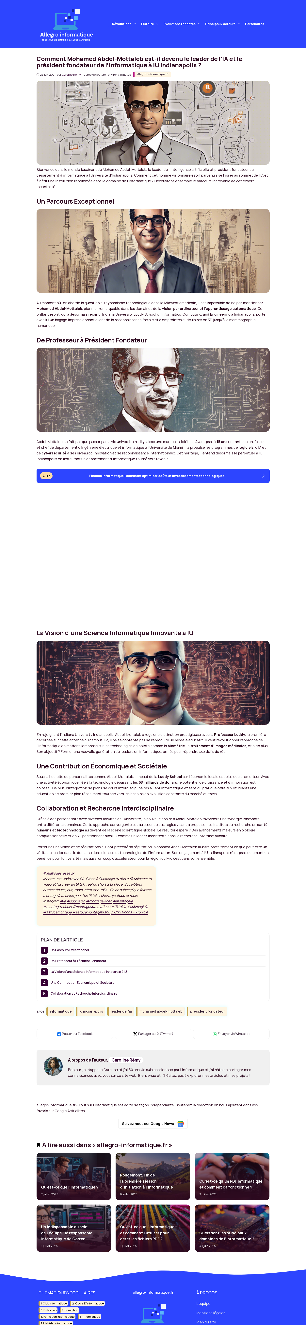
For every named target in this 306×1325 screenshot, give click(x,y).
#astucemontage (57, 912)
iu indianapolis (91, 1011)
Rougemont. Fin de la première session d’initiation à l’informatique (146, 1181)
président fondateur (207, 1011)
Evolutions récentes (183, 23)
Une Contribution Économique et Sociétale (83, 982)
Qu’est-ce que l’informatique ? (69, 1187)
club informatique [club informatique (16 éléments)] (55, 1303)
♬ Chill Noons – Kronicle (129, 912)
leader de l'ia (121, 1011)
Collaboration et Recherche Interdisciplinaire (84, 993)
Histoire (150, 23)
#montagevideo (99, 901)
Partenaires (254, 24)
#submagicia (137, 906)
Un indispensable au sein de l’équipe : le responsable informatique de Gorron (66, 1233)
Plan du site (206, 1322)
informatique (61, 1011)
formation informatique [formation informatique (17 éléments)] (59, 1316)
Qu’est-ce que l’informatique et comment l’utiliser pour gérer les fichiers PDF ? (147, 1233)
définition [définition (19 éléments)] (50, 1310)
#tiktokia (118, 906)
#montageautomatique (91, 906)
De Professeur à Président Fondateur (78, 961)
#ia (63, 901)
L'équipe (203, 1303)
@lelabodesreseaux (58, 873)
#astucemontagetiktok (91, 912)
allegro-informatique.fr (153, 74)
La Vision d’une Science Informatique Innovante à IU (89, 972)
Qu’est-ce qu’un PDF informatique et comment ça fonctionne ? (231, 1184)
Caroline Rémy (126, 1060)
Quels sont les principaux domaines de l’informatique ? (226, 1235)
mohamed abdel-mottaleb (161, 1011)
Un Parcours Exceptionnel (70, 950)
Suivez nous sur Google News (153, 1124)
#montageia (123, 901)
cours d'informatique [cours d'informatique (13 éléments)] (89, 1303)
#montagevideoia (57, 906)
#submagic (76, 901)
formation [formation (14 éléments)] (71, 1310)
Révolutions (124, 23)
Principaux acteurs (223, 23)
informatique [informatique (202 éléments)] (91, 1316)
